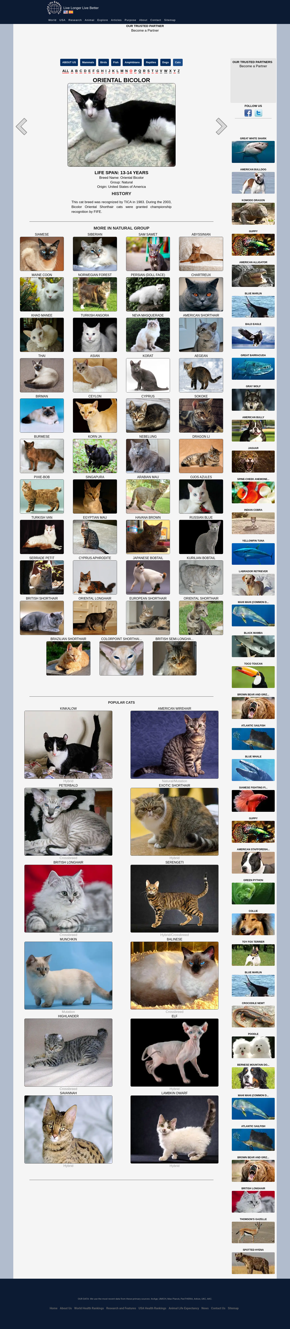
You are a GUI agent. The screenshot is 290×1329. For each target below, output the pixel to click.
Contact (155, 20)
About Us (66, 1308)
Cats (178, 62)
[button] (29, 126)
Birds (103, 62)
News (205, 1308)
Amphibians (132, 62)
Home (53, 1308)
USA (62, 20)
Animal (89, 20)
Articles (116, 20)
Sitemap (170, 20)
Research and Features (121, 1308)
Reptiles (151, 62)
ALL (65, 71)
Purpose (130, 20)
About (143, 20)
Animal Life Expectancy (184, 1308)
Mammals (88, 62)
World (52, 20)
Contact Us (218, 1308)
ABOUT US (69, 62)
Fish (116, 62)
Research (75, 20)
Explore (102, 20)
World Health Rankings (89, 1308)
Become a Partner (145, 30)
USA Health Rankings (152, 1308)
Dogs (165, 62)
